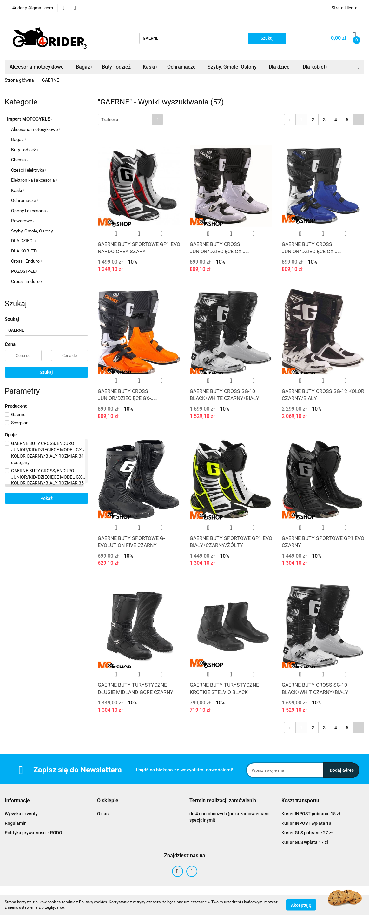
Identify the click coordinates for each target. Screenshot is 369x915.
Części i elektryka (28, 169)
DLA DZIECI (23, 240)
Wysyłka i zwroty (21, 813)
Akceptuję (301, 904)
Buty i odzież (117, 67)
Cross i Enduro (26, 261)
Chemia (19, 159)
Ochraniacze (182, 67)
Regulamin (16, 823)
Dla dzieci (281, 67)
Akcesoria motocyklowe (38, 67)
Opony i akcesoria (29, 210)
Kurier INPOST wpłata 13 (306, 823)
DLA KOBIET (24, 250)
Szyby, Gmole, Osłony (233, 67)
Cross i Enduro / (27, 281)
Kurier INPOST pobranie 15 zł (310, 813)
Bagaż (84, 67)
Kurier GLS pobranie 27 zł (307, 832)
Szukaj (46, 372)
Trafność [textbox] (109, 119)
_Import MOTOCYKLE (28, 119)
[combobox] (130, 119)
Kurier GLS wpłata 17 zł (304, 842)
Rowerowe (22, 220)
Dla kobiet (315, 67)
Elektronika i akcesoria (34, 180)
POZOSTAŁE (24, 271)
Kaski (150, 67)
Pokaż (46, 498)
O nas (103, 813)
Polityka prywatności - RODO (33, 832)
